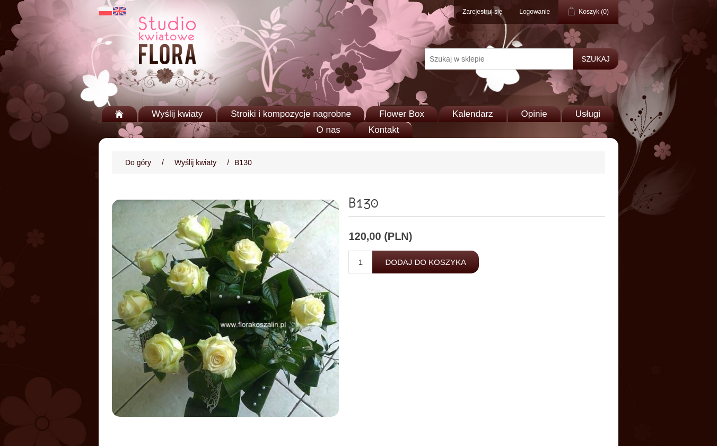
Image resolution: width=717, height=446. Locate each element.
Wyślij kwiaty (177, 114)
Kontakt (384, 130)
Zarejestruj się (482, 11)
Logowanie (534, 11)
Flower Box (401, 114)
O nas (328, 130)
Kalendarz (472, 114)
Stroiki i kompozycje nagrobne (291, 114)
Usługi (587, 114)
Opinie (534, 114)
